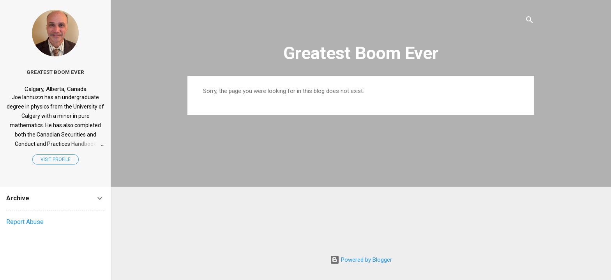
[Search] (529, 21)
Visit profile (56, 159)
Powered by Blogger (361, 259)
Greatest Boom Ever (360, 53)
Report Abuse (25, 222)
